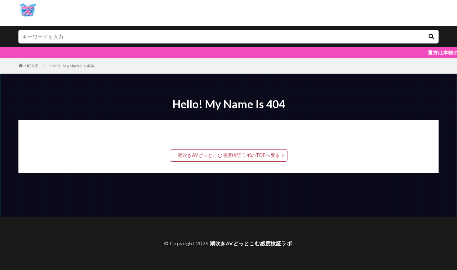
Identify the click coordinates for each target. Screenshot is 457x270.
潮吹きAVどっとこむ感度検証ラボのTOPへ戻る (228, 155)
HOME (31, 66)
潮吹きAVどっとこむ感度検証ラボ (251, 243)
